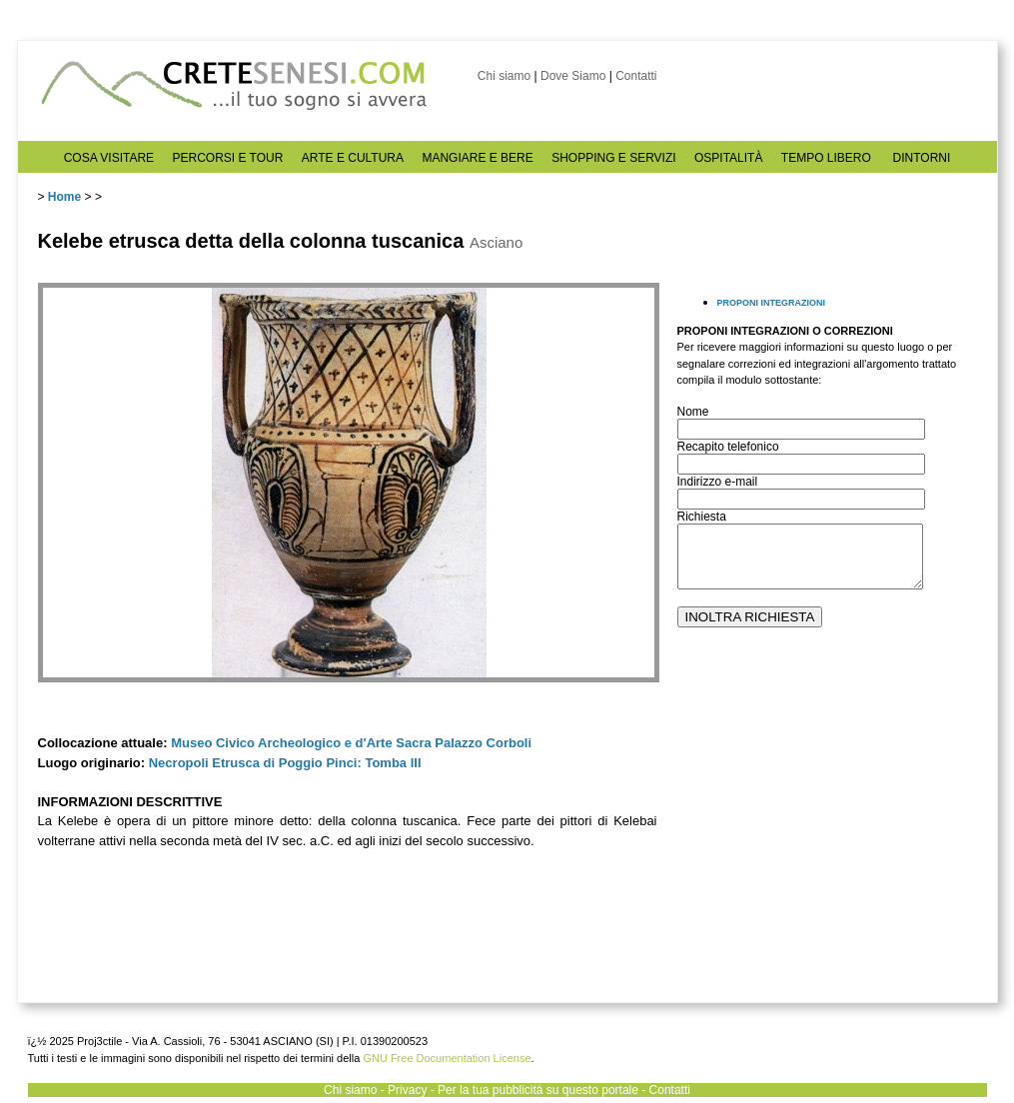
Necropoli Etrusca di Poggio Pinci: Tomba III (285, 762)
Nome (693, 412)
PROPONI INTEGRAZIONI (771, 303)
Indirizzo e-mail (717, 482)
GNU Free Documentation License (446, 1058)
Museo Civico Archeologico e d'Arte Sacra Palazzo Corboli (351, 742)
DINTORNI (922, 158)
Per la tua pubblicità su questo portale (538, 1090)
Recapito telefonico (728, 447)
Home (64, 197)
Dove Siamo (572, 76)
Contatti (635, 76)
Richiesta (701, 517)
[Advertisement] (827, 830)
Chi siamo (504, 76)
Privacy (407, 1090)
